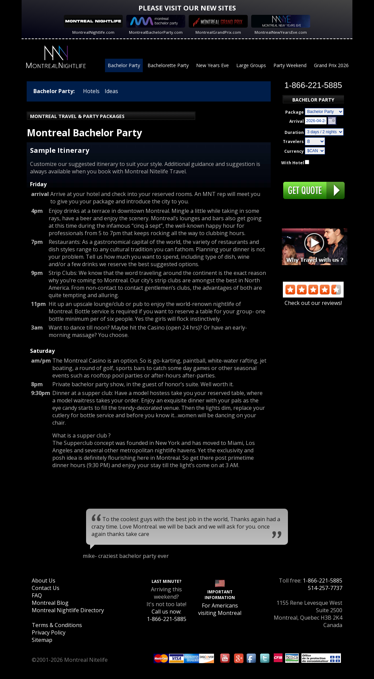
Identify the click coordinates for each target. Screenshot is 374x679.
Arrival (296, 121)
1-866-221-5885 (322, 580)
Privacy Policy (48, 632)
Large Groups (251, 65)
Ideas (111, 91)
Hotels (91, 91)
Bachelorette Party (168, 65)
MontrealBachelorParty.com (156, 32)
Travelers (293, 141)
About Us (43, 580)
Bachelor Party (124, 65)
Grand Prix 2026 (331, 65)
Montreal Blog (50, 602)
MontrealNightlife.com (93, 32)
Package (294, 112)
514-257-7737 (325, 588)
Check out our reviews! (313, 299)
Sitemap (42, 640)
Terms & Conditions (57, 625)
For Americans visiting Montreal (219, 609)
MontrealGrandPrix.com (218, 32)
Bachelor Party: (54, 91)
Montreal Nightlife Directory (68, 610)
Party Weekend (289, 65)
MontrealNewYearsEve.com (281, 32)
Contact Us (45, 588)
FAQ (37, 595)
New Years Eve (212, 65)
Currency (294, 151)
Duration (294, 132)
